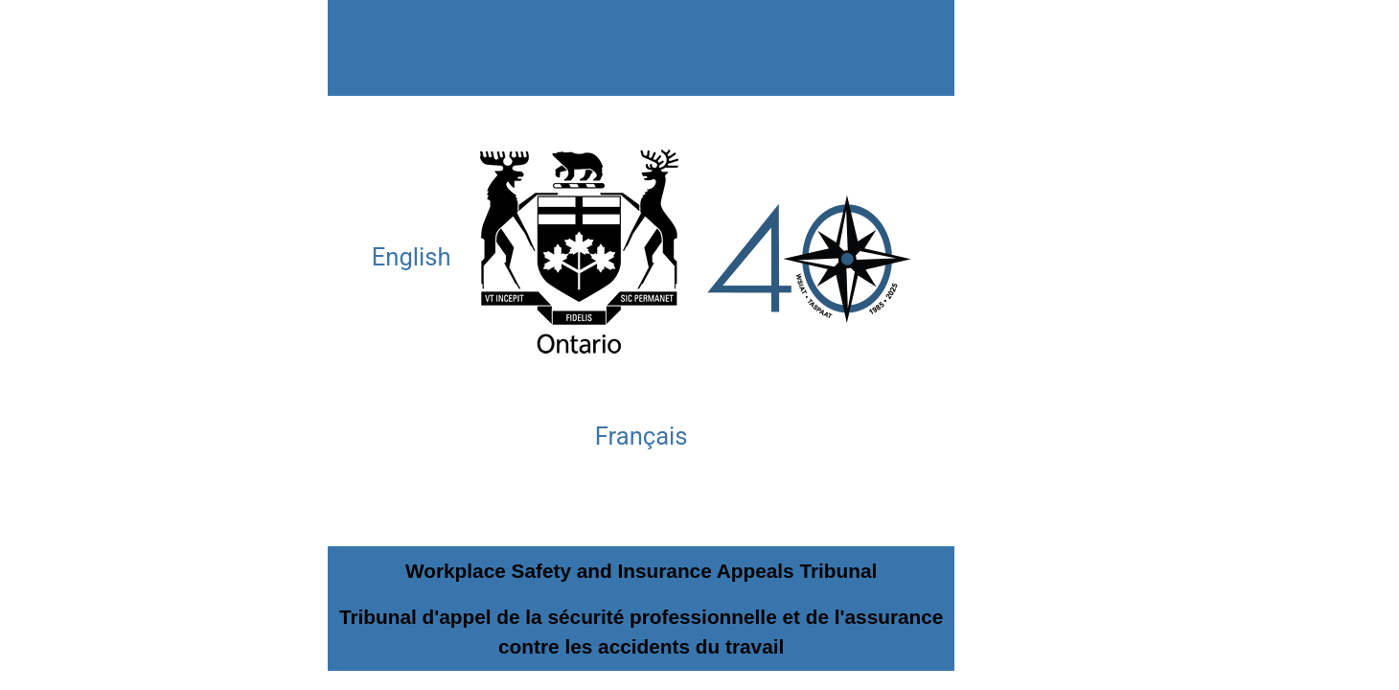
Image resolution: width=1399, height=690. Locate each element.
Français (641, 436)
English (411, 256)
